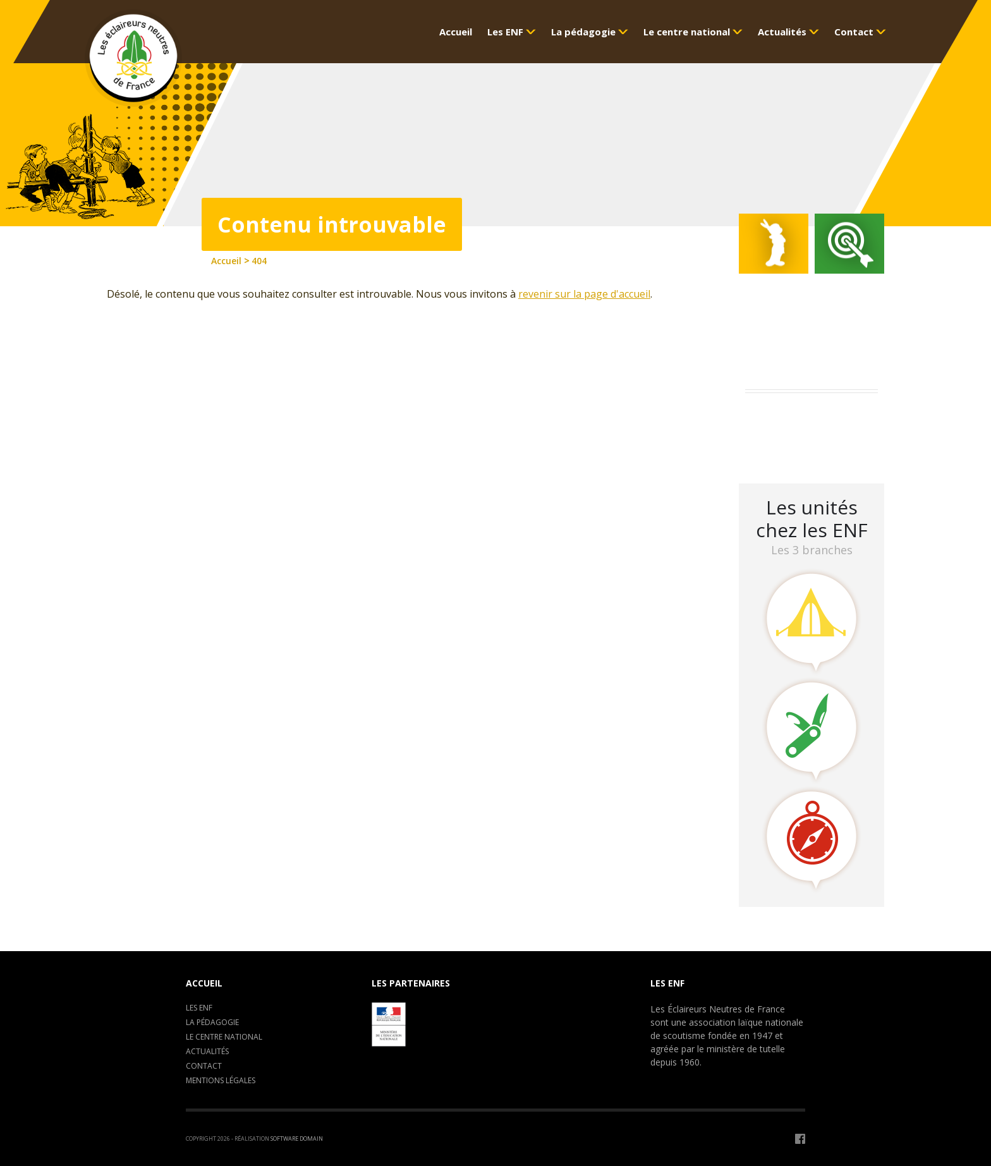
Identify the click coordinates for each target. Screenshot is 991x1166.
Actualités (207, 1051)
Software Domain (297, 1138)
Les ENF (199, 1007)
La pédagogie (212, 1022)
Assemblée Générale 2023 (809, 416)
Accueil (204, 983)
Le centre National (224, 1036)
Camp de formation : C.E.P (811, 432)
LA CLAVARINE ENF (792, 448)
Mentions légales (220, 1080)
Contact (204, 1065)
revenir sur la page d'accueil (584, 294)
